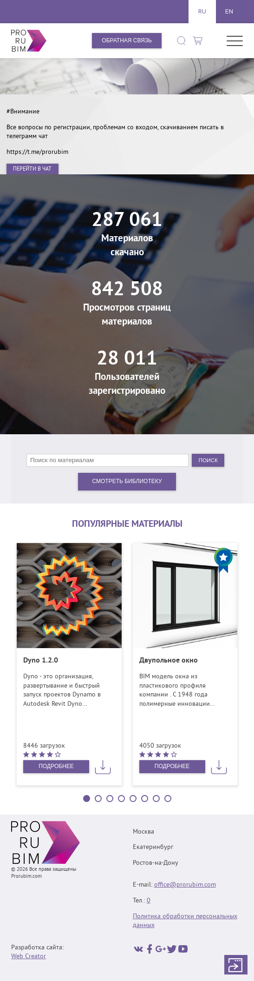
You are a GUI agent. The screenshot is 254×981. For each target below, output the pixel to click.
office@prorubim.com (185, 885)
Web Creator (28, 957)
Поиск (208, 460)
